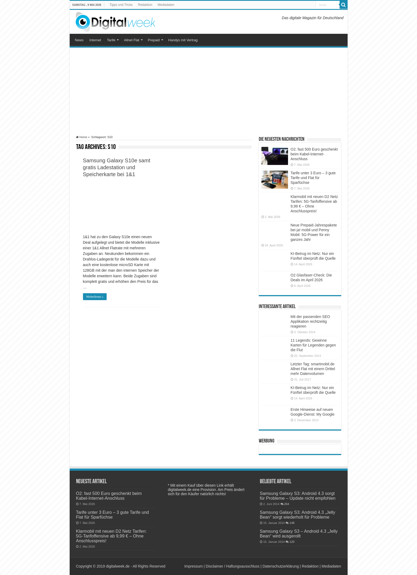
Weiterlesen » (94, 297)
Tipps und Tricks (121, 5)
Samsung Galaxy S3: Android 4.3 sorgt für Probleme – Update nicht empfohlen (298, 495)
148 (291, 522)
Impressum (193, 566)
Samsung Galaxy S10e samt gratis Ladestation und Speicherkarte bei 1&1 (116, 167)
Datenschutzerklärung (280, 566)
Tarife (111, 40)
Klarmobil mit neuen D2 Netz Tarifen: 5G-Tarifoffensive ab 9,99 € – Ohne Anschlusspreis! (111, 536)
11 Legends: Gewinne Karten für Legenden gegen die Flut (313, 345)
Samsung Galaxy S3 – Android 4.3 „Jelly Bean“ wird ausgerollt (299, 533)
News (79, 40)
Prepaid (154, 40)
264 (286, 504)
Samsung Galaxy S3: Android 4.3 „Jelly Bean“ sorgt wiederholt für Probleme (297, 514)
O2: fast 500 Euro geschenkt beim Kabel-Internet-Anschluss (314, 154)
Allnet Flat (131, 40)
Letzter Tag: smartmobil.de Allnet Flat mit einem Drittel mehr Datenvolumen (313, 369)
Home (81, 137)
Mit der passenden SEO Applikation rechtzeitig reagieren (310, 321)
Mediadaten (166, 5)
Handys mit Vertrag (183, 40)
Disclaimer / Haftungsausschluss (233, 566)
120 (291, 541)
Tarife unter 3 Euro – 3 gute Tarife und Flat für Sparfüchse (313, 178)
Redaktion (145, 5)
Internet (95, 40)
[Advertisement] (209, 91)
